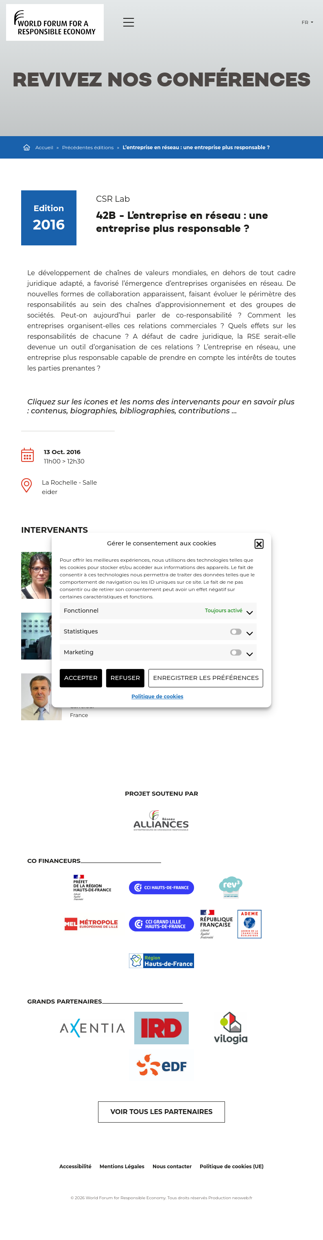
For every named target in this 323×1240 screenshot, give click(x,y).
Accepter (81, 678)
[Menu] (128, 22)
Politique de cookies (157, 696)
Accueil (44, 147)
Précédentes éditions (88, 147)
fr (306, 22)
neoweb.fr (242, 1197)
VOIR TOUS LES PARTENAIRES (162, 1112)
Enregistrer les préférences (206, 678)
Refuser (125, 678)
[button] (259, 544)
